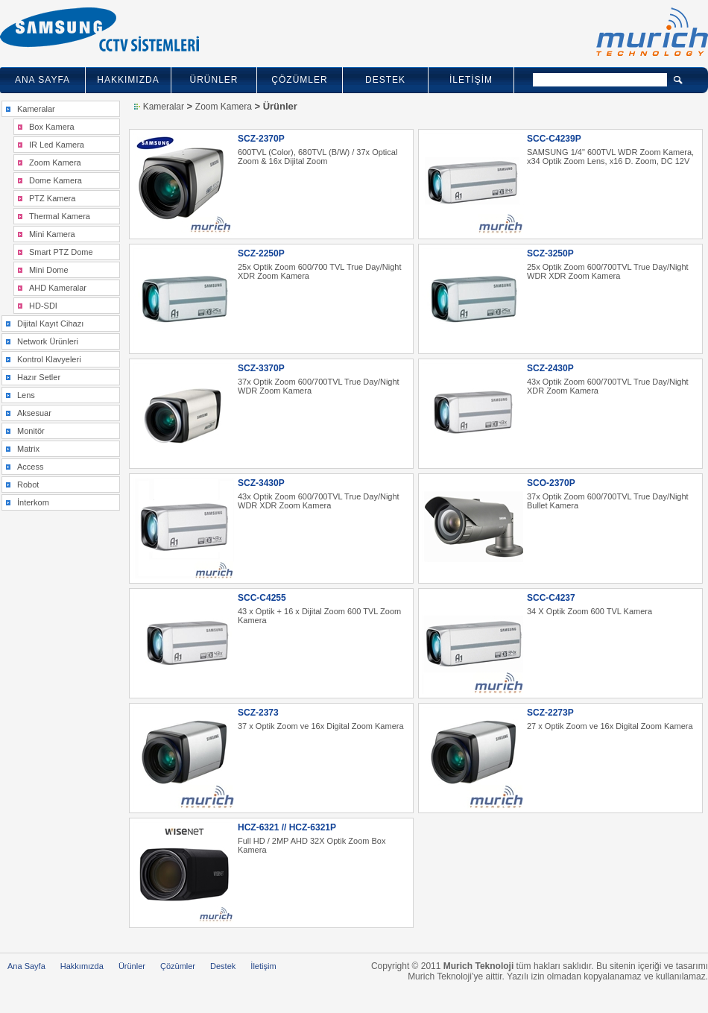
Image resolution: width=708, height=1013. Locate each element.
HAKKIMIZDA (128, 80)
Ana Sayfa (26, 966)
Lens (26, 395)
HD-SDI (43, 305)
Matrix (28, 448)
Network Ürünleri (47, 341)
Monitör (31, 430)
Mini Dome (49, 269)
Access (30, 466)
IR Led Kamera (56, 144)
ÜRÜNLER (213, 80)
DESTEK (385, 80)
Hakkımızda (82, 966)
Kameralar (36, 108)
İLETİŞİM (471, 80)
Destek (223, 966)
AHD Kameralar (57, 287)
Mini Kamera (52, 234)
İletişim (263, 966)
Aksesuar (34, 412)
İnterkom (33, 502)
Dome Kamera (55, 180)
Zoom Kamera (55, 162)
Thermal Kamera (59, 216)
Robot (28, 484)
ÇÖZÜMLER (299, 80)
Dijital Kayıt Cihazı (50, 323)
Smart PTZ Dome (61, 251)
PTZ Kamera (52, 198)
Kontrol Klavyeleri (49, 359)
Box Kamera (52, 126)
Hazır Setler (38, 377)
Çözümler (177, 966)
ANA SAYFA (42, 80)
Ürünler (131, 966)
